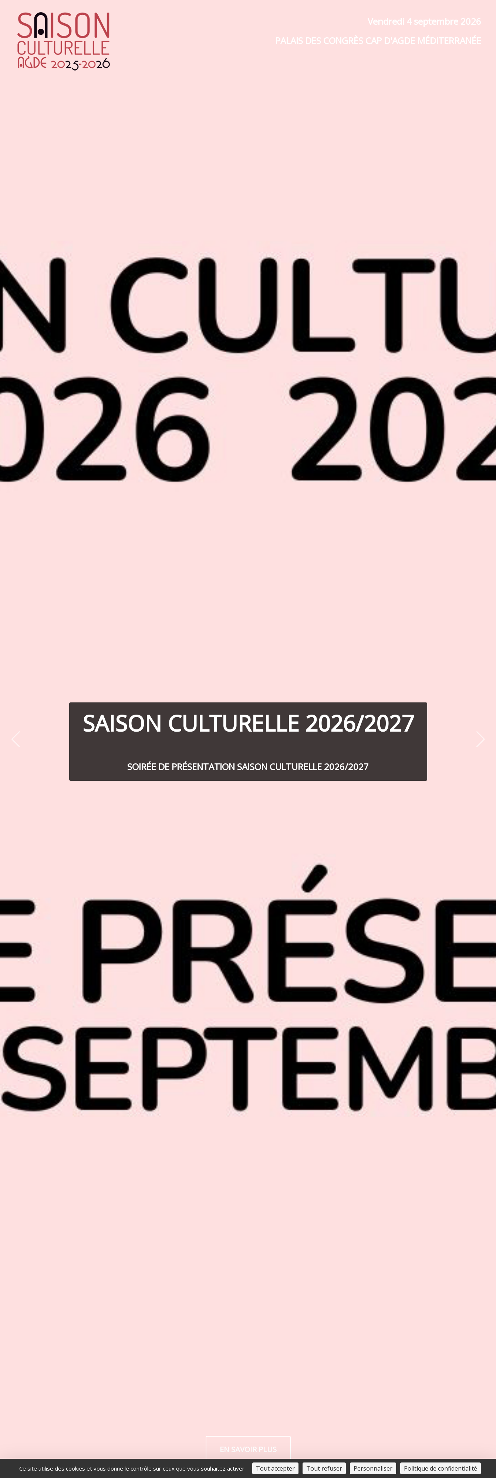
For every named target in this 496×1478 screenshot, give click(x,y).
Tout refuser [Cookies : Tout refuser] (324, 1468)
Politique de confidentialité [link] (440, 1468)
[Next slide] (480, 739)
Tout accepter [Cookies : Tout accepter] (275, 1468)
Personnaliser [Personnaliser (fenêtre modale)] (373, 1468)
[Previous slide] (15, 739)
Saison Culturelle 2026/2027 (248, 723)
